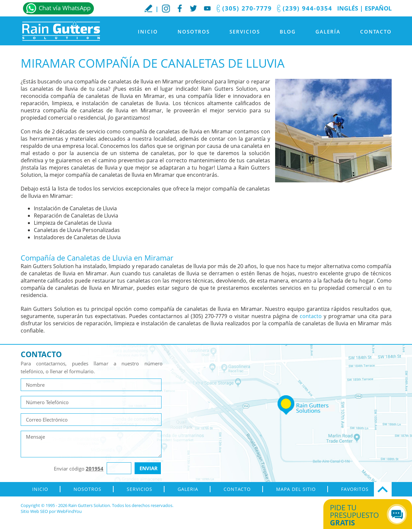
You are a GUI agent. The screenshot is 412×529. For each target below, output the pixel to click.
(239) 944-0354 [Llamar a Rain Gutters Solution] (307, 8)
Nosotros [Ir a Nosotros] (194, 31)
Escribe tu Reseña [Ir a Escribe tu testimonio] (148, 8)
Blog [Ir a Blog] (288, 31)
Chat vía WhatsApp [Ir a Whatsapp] (65, 8)
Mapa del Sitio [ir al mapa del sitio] (296, 489)
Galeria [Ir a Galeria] (188, 489)
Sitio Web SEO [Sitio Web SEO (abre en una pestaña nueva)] (34, 511)
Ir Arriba (383, 489)
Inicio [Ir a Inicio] (148, 31)
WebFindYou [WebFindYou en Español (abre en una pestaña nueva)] (69, 511)
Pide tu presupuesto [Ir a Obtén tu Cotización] (360, 514)
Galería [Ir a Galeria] (327, 31)
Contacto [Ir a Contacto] (376, 31)
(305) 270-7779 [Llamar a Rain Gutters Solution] (247, 8)
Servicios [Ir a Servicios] (244, 31)
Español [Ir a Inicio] (378, 8)
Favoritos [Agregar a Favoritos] (355, 489)
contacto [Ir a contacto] (311, 316)
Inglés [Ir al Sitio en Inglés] (347, 8)
